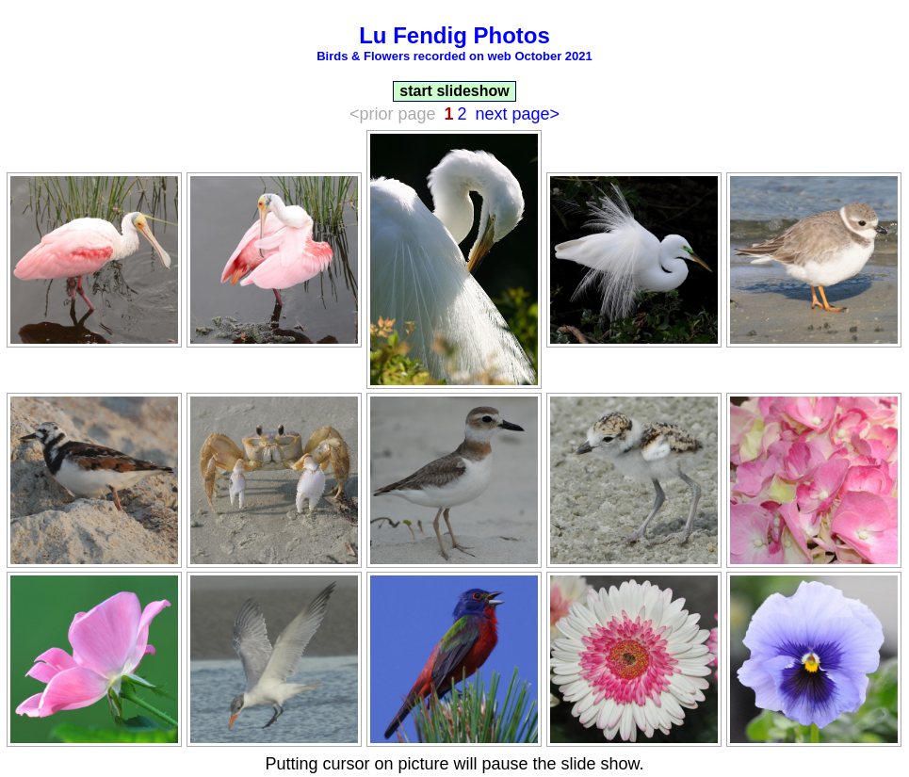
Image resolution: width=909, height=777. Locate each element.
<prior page (392, 114)
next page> (518, 114)
